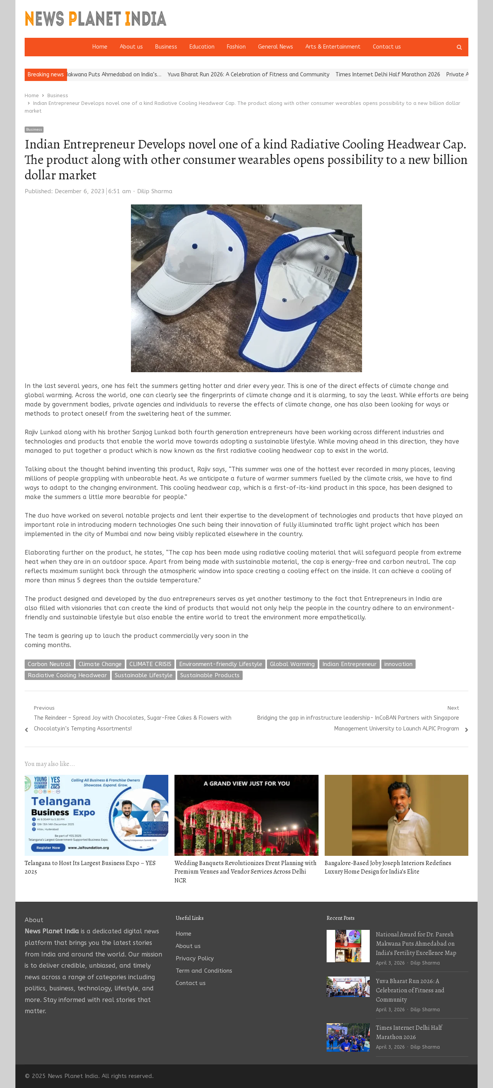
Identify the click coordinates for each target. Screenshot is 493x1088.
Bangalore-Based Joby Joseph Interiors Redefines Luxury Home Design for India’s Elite (388, 867)
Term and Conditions (204, 970)
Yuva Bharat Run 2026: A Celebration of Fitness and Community (259, 74)
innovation (398, 664)
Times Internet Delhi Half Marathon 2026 (399, 74)
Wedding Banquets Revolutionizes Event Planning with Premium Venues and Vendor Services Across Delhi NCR (245, 872)
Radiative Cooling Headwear (67, 675)
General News (275, 47)
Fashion (236, 47)
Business (166, 47)
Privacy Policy (195, 958)
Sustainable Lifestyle (144, 675)
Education (202, 47)
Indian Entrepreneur (349, 664)
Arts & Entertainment (333, 47)
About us (131, 47)
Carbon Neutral (49, 664)
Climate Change (100, 664)
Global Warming (292, 664)
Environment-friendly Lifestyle (220, 664)
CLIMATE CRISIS (150, 664)
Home (99, 47)
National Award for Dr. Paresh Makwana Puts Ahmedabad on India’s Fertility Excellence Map (416, 943)
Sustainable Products (210, 675)
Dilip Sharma (155, 191)
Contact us (387, 47)
